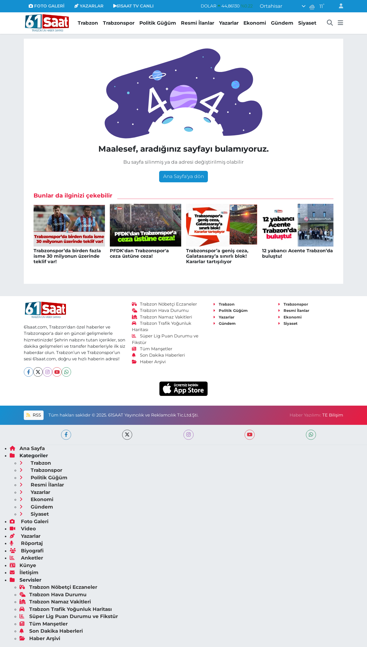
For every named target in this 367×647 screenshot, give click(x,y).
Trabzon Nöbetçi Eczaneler (164, 304)
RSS (33, 415)
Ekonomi (254, 23)
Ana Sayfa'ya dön (183, 176)
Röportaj (26, 543)
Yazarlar (229, 23)
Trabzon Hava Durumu (160, 310)
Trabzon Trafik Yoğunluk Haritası (65, 609)
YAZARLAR (89, 6)
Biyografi (27, 551)
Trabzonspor (118, 23)
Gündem (282, 23)
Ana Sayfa (27, 448)
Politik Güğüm (157, 23)
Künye (23, 565)
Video (23, 528)
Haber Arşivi (149, 361)
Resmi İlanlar (197, 23)
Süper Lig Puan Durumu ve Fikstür (68, 616)
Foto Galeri (29, 521)
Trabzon (88, 23)
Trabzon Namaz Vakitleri (162, 317)
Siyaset (307, 23)
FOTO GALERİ (47, 6)
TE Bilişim (332, 415)
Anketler (26, 558)
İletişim (24, 572)
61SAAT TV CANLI (133, 6)
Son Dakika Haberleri (158, 355)
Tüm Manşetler (152, 348)
